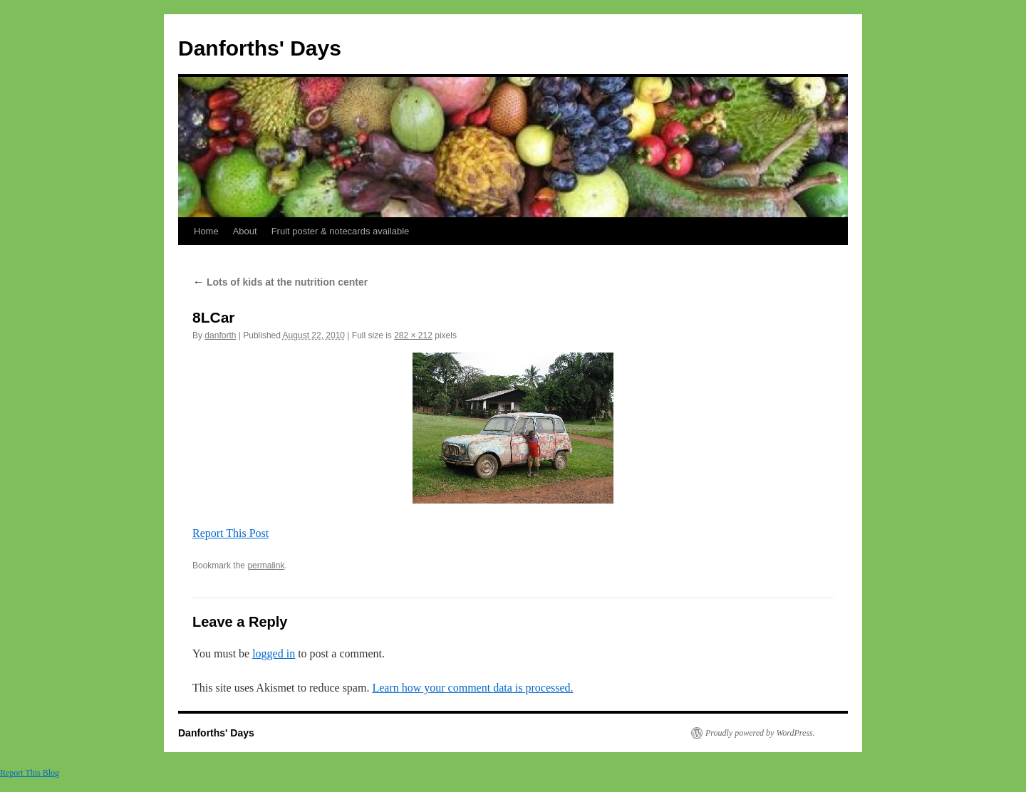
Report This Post (230, 533)
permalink (265, 565)
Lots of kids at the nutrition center (280, 282)
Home (206, 231)
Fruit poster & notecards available (340, 231)
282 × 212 (413, 335)
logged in (273, 653)
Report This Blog (29, 773)
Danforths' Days (259, 48)
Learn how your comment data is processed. (472, 688)
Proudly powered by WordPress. (760, 733)
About (245, 231)
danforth (220, 335)
